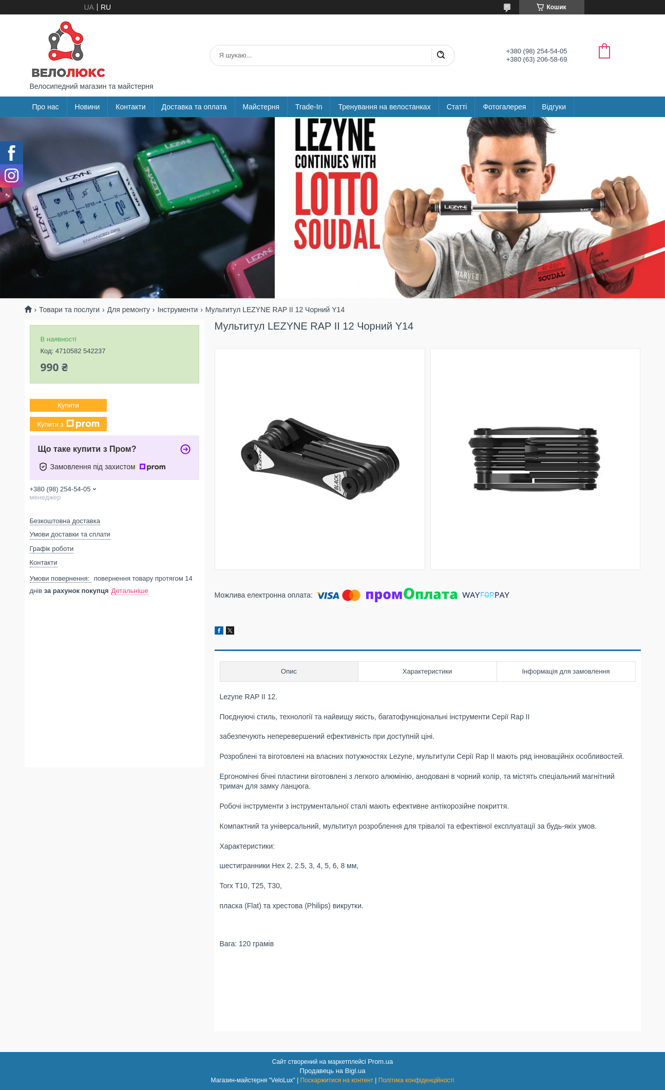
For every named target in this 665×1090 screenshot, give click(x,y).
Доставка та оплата (194, 107)
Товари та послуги (69, 309)
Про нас (45, 107)
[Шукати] (440, 55)
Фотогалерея (504, 107)
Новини (87, 107)
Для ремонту (128, 309)
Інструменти (177, 309)
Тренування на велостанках (384, 107)
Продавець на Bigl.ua (333, 1071)
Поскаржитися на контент (336, 1080)
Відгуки (554, 107)
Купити (68, 405)
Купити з (68, 424)
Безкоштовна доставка (65, 521)
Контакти (130, 107)
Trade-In (308, 107)
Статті (457, 107)
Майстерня (261, 107)
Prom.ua (380, 1061)
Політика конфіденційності (416, 1080)
